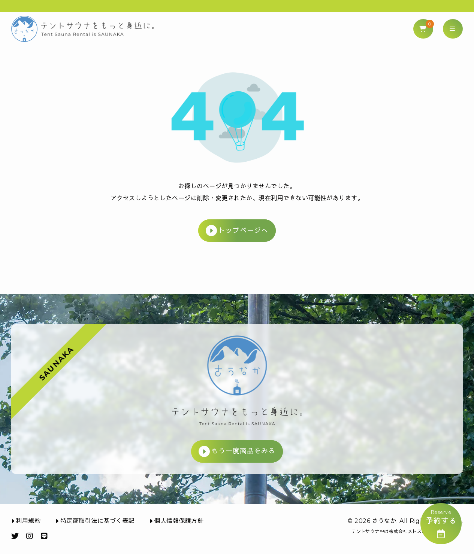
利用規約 (25, 520)
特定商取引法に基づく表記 (94, 520)
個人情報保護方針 (176, 520)
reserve (441, 523)
